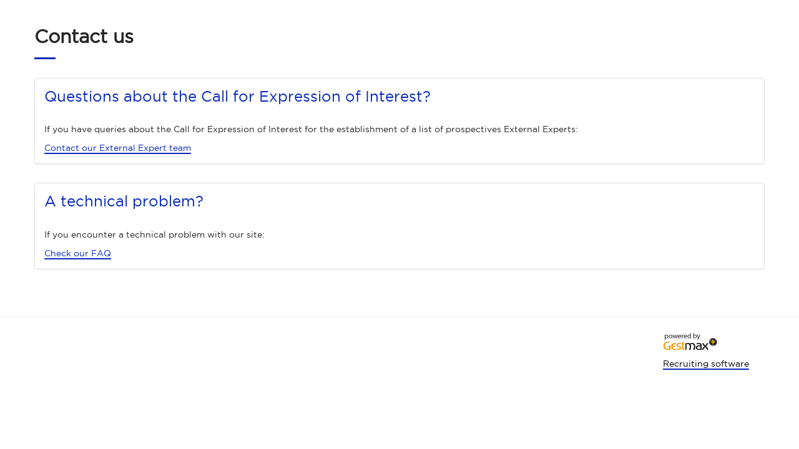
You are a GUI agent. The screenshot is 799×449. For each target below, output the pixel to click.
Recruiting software (706, 364)
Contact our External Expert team (117, 148)
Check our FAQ (77, 253)
